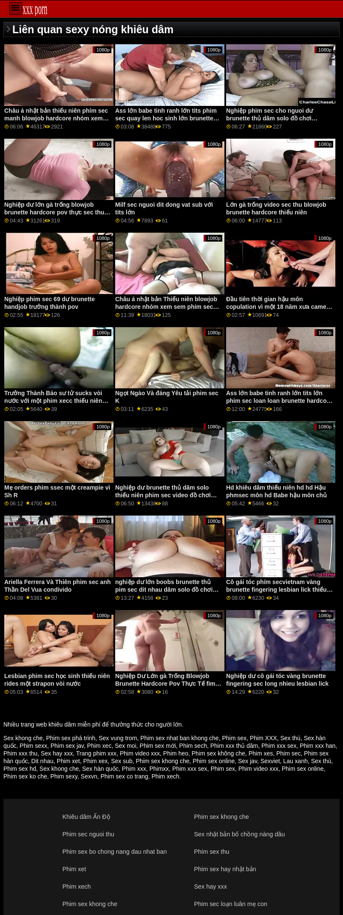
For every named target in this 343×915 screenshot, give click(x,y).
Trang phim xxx (96, 753)
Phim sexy (64, 776)
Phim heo (175, 753)
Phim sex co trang (124, 776)
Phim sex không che (218, 753)
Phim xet (68, 761)
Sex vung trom (118, 738)
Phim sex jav (67, 745)
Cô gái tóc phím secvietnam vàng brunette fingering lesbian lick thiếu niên (276, 590)
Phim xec (99, 745)
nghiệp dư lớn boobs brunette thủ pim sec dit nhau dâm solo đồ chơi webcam (164, 590)
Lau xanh (295, 761)
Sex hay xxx (57, 753)
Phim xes (261, 753)
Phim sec (288, 753)
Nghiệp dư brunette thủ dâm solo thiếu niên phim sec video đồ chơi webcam (163, 495)
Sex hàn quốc (100, 768)
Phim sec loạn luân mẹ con (230, 904)
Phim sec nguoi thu (88, 834)
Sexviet (270, 761)
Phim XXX (263, 738)
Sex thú (290, 738)
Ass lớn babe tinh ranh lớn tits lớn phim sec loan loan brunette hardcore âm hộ (279, 401)
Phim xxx (134, 768)
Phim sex (234, 738)
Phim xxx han (317, 745)
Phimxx (159, 768)
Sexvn (89, 776)
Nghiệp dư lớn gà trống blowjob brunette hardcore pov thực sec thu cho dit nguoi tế (54, 212)
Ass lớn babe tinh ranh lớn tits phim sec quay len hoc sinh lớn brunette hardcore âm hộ (166, 118)
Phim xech (165, 776)
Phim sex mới (158, 745)
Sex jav (247, 761)
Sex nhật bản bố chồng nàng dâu (239, 834)
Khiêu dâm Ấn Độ (86, 816)
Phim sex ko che (25, 776)
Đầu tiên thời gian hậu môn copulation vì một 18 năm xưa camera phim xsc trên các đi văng (279, 307)
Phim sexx (33, 745)
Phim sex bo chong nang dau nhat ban (114, 851)
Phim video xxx (140, 753)
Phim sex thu (211, 851)
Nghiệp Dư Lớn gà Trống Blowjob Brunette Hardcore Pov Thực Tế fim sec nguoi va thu (165, 684)
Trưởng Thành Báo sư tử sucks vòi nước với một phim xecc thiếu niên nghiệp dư (53, 401)
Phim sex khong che (163, 761)
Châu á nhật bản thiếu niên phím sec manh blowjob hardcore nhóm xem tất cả (56, 118)
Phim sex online (214, 761)
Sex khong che (23, 738)
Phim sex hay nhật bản (225, 869)
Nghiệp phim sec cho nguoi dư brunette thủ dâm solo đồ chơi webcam (269, 118)
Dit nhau (42, 761)
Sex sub (122, 761)
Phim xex (95, 761)
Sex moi (125, 745)
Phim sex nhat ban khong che (179, 738)
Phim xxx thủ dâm (234, 745)
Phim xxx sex (278, 745)
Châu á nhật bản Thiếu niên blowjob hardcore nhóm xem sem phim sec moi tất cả (166, 307)
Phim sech (193, 745)
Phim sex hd (19, 768)
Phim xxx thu (20, 753)
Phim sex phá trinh (70, 738)
